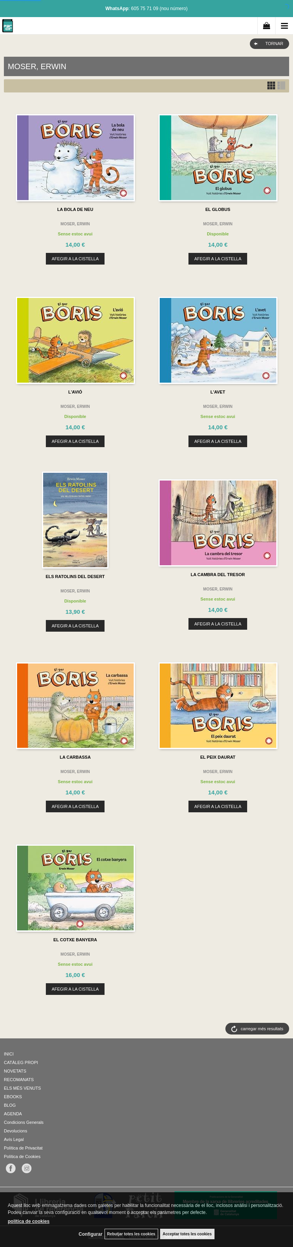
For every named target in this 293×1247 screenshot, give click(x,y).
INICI (9, 1054)
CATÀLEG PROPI (21, 1062)
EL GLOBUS (218, 209)
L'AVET (218, 392)
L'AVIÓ (75, 392)
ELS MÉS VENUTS (22, 1088)
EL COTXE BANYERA (75, 939)
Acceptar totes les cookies (187, 1234)
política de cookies (28, 1221)
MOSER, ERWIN (75, 224)
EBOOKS (13, 1096)
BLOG (10, 1105)
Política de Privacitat (23, 1148)
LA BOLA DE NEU (75, 209)
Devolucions (15, 1131)
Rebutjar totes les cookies (131, 1234)
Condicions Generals (24, 1122)
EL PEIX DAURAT (217, 757)
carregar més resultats (262, 1028)
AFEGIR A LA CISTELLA (75, 258)
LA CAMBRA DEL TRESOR (218, 574)
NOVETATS (15, 1071)
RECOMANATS (19, 1079)
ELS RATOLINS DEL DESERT (75, 576)
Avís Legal (14, 1139)
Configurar (90, 1234)
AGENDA (13, 1113)
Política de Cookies (22, 1156)
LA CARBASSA (75, 757)
